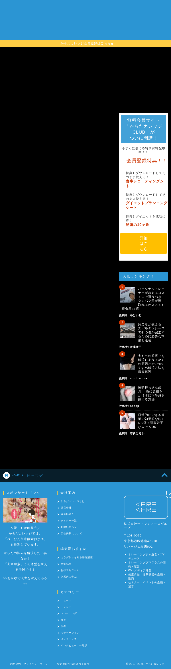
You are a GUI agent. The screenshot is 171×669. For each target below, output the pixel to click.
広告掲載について (71, 533)
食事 (63, 619)
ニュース (66, 600)
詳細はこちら (144, 243)
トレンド (66, 607)
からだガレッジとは (73, 501)
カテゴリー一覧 (67, 34)
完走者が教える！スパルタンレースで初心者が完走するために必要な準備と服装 (151, 332)
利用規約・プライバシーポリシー (30, 664)
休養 (63, 626)
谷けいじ (136, 315)
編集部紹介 (67, 514)
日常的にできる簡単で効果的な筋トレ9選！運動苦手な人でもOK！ (151, 421)
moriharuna (138, 378)
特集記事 (66, 563)
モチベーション (70, 632)
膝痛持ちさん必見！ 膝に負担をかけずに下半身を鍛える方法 (151, 393)
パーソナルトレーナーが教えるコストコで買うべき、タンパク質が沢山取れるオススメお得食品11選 (143, 299)
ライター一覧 (69, 520)
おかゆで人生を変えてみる (27, 578)
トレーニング (69, 613)
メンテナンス (69, 639)
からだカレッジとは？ (72, 17)
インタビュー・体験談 (74, 645)
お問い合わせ (96, 34)
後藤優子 (136, 346)
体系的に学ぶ (69, 576)
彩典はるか (137, 433)
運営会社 (66, 507)
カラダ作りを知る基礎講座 (76, 26)
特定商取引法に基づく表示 (73, 664)
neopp (134, 406)
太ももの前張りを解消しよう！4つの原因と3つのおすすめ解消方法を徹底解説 (151, 364)
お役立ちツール (70, 570)
